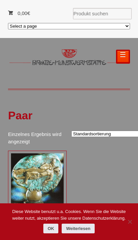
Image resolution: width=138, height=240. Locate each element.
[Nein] (129, 221)
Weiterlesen (78, 228)
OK (51, 228)
